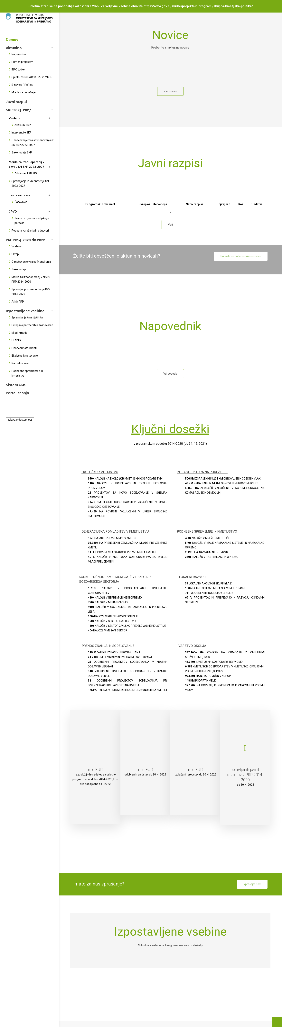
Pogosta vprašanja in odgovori (30, 230)
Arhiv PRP (18, 301)
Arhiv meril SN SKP (26, 173)
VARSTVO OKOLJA (192, 646)
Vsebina (14, 118)
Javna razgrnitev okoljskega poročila (31, 221)
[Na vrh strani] (277, 1022)
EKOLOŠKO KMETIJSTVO (99, 472)
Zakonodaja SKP (22, 152)
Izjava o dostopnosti (20, 419)
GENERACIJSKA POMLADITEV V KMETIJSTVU (115, 531)
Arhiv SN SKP (22, 124)
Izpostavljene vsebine (25, 311)
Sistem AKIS (16, 385)
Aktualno (14, 48)
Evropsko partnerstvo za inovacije (32, 325)
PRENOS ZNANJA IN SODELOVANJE (108, 646)
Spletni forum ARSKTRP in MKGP (32, 77)
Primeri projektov (22, 61)
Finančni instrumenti (24, 348)
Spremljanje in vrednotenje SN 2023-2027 (30, 183)
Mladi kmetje (19, 332)
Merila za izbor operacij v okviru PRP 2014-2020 (31, 279)
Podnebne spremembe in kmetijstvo (27, 373)
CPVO (13, 211)
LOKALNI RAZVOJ (192, 577)
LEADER (17, 340)
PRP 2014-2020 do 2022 (25, 240)
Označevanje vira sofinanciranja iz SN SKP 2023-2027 (33, 142)
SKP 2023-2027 (18, 110)
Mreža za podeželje (24, 92)
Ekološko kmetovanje (25, 355)
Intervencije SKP (22, 132)
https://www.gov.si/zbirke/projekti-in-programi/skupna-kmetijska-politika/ (198, 6)
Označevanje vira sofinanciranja (31, 261)
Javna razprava (19, 195)
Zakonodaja (19, 269)
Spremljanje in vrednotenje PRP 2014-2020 (31, 292)
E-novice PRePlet (22, 84)
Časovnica (20, 202)
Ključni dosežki (170, 429)
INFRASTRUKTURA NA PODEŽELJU (202, 472)
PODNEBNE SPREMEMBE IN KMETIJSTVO (207, 531)
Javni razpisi (16, 102)
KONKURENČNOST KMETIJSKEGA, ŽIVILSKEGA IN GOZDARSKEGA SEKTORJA (115, 579)
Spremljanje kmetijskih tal (27, 317)
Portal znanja (17, 393)
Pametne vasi (20, 363)
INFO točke (18, 69)
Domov (12, 40)
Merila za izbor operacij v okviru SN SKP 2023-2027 (26, 164)
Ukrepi (15, 254)
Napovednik (19, 54)
